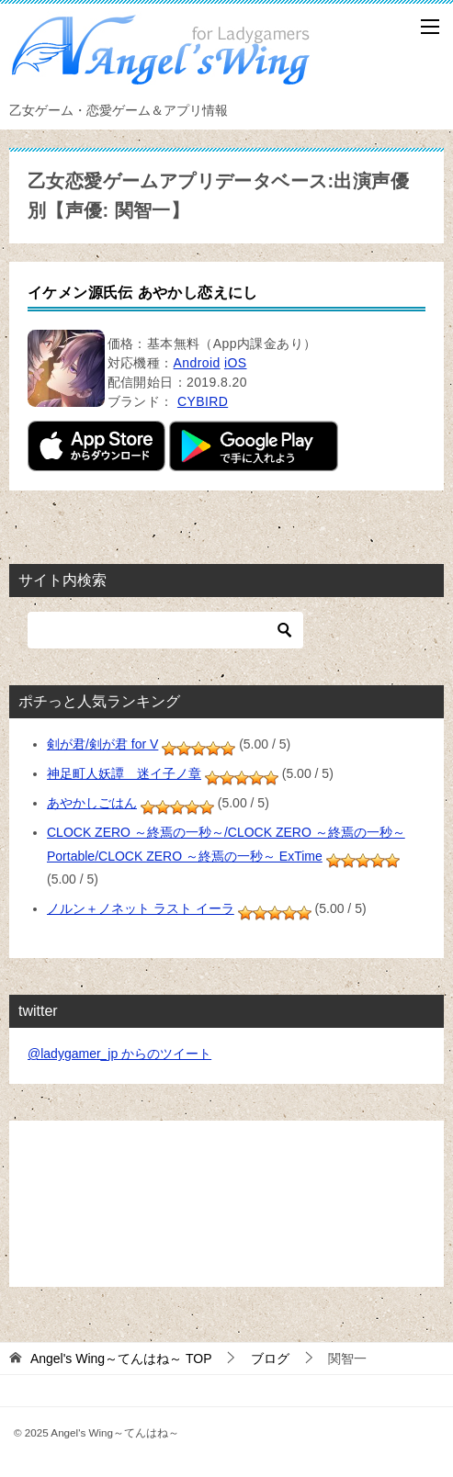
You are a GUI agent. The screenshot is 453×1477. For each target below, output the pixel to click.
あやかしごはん (92, 802)
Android (197, 362)
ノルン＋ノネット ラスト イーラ (140, 908)
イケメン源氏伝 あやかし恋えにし (143, 292)
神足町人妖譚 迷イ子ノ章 (124, 773)
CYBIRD (202, 401)
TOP (121, 1358)
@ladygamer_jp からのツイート (119, 1053)
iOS (235, 362)
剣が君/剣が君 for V (102, 744)
